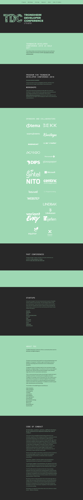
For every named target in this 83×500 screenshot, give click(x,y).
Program (24, 2)
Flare (27, 318)
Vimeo (41, 259)
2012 (31, 260)
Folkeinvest (28, 324)
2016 (41, 260)
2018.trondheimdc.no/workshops (33, 95)
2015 (39, 260)
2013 (34, 260)
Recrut (27, 313)
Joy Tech (28, 316)
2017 (43, 260)
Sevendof (28, 310)
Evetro (27, 322)
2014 (36, 260)
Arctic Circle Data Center (31, 315)
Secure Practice (29, 325)
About (49, 2)
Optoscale (28, 312)
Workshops (30, 2)
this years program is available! (32, 80)
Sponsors (44, 2)
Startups (37, 2)
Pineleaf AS (28, 319)
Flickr (32, 259)
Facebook (36, 259)
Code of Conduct (57, 2)
